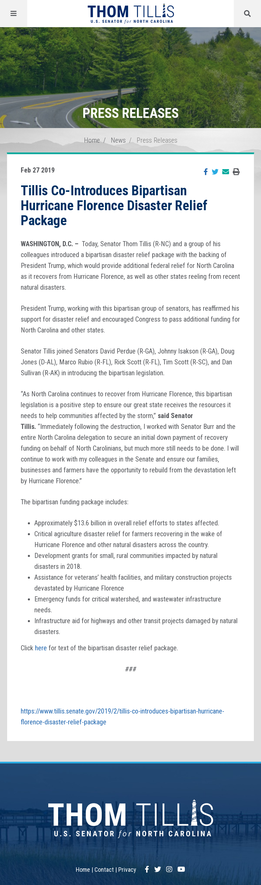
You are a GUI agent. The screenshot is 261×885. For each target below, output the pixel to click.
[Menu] (13, 13)
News (118, 140)
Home (92, 140)
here (41, 648)
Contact (104, 869)
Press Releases (157, 140)
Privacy (127, 869)
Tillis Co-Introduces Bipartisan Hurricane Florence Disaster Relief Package (114, 206)
